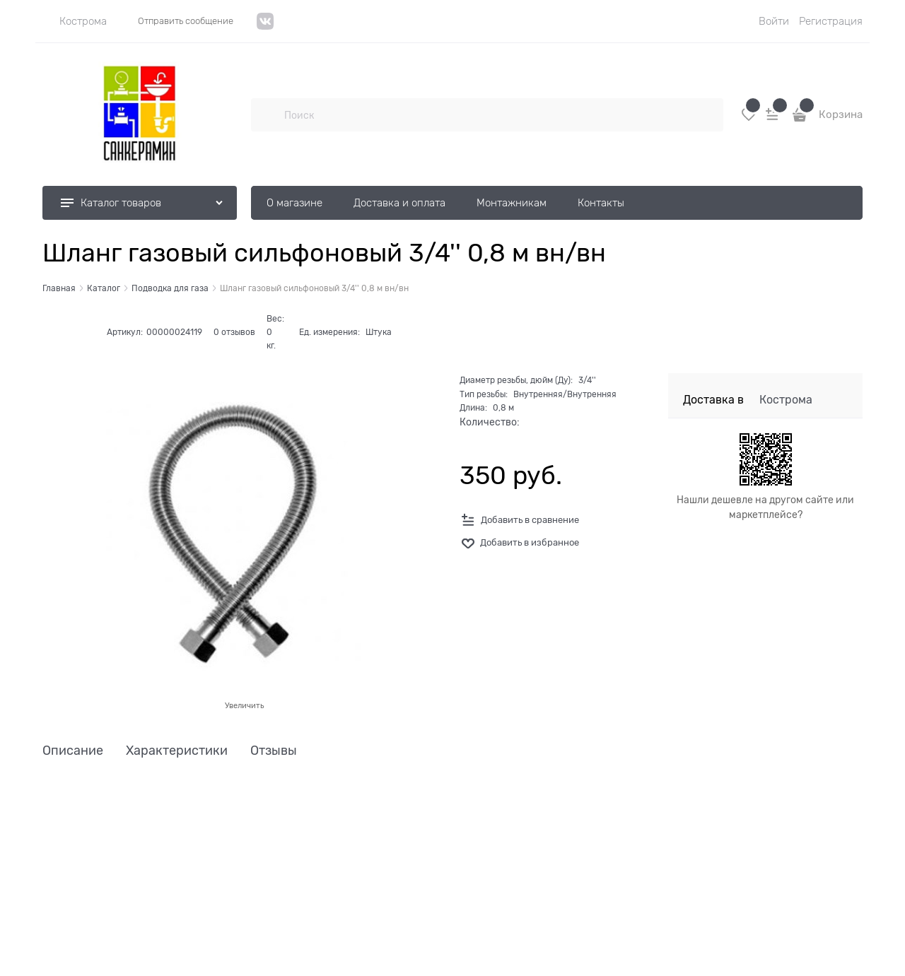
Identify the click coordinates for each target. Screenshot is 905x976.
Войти (774, 21)
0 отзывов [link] (234, 332)
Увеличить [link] (244, 705)
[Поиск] (267, 114)
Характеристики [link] (177, 751)
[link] (74, 21)
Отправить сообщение (185, 21)
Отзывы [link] (273, 751)
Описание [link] (72, 751)
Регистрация (831, 21)
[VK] (265, 26)
